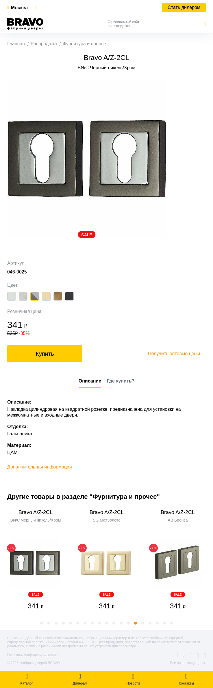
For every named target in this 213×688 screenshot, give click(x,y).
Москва (19, 7)
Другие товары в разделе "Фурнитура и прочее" (83, 496)
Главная (16, 43)
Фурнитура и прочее (84, 43)
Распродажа (44, 43)
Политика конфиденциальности (32, 655)
